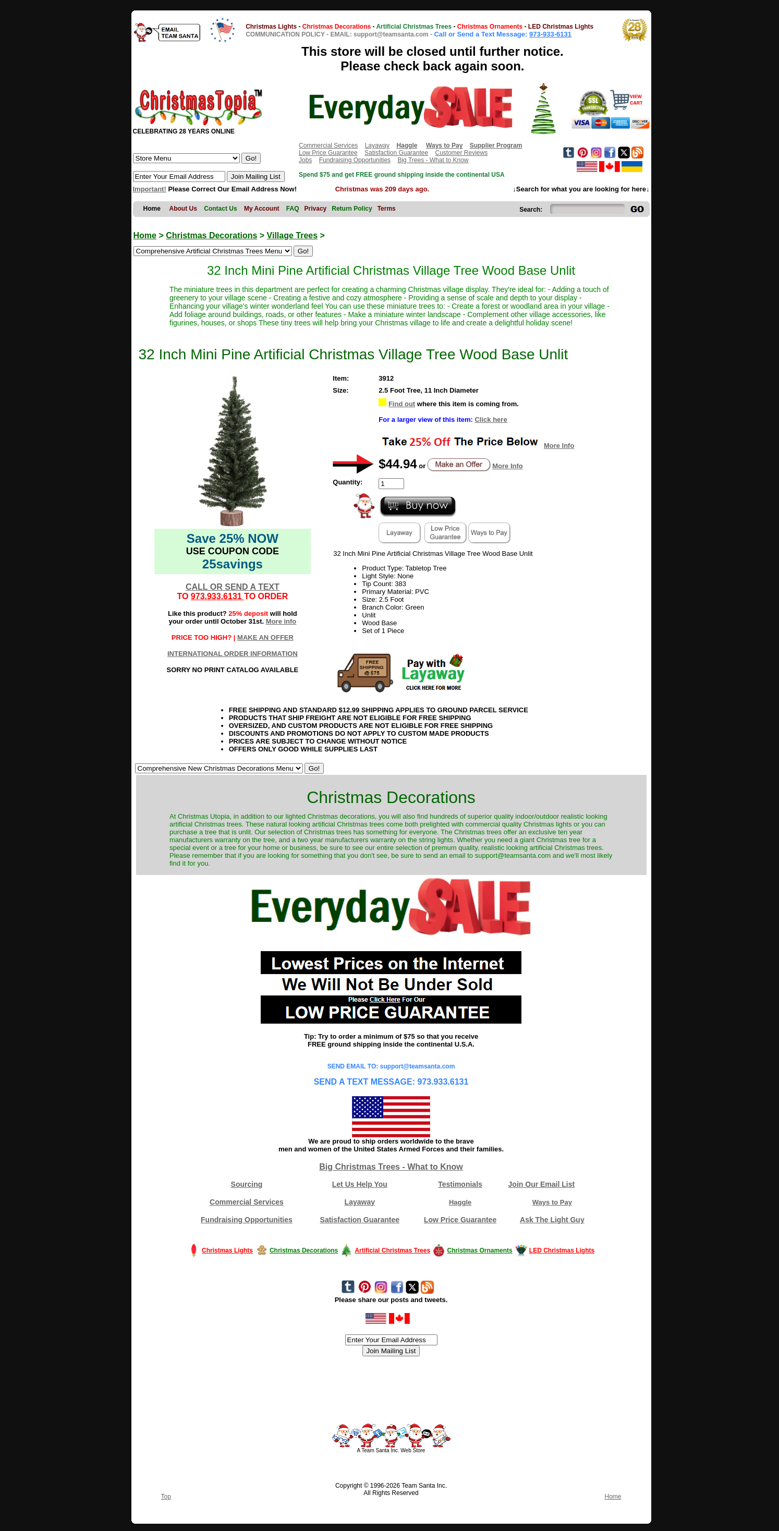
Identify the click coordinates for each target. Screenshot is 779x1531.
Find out (401, 404)
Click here (490, 419)
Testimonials (460, 1184)
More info (281, 621)
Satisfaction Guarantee (396, 152)
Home (144, 235)
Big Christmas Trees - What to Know (391, 1166)
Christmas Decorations (211, 235)
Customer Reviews (461, 152)
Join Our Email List (541, 1184)
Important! (149, 189)
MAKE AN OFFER (265, 637)
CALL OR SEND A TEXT (232, 586)
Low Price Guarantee (328, 152)
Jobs (305, 160)
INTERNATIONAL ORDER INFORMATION (232, 654)
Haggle (460, 1202)
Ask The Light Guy (552, 1220)
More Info (559, 445)
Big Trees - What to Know (432, 160)
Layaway (377, 145)
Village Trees (292, 235)
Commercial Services (328, 145)
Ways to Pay (552, 1202)
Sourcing (247, 1184)
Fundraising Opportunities (355, 160)
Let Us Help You (359, 1184)
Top (166, 1496)
